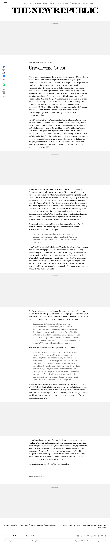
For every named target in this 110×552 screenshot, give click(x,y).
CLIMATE (51, 3)
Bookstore (76, 525)
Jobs (104, 525)
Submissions (102, 527)
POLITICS (44, 3)
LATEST (26, 3)
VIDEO (92, 3)
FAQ (95, 525)
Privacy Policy (36, 541)
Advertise (90, 525)
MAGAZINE (66, 3)
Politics (42, 476)
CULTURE (58, 3)
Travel (70, 525)
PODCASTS (85, 3)
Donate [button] (83, 525)
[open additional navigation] (5, 3)
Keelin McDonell (34, 62)
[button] (3, 63)
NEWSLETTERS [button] (75, 3)
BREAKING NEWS (35, 3)
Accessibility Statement (10, 541)
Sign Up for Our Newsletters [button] (35, 536)
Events (65, 525)
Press (100, 525)
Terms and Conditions (24, 541)
